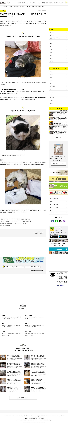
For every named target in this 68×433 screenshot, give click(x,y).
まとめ (51, 58)
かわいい (51, 77)
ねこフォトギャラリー (54, 207)
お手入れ (51, 71)
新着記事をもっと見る (23, 397)
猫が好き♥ (52, 35)
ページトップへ (34, 411)
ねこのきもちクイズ (54, 204)
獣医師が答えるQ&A (54, 198)
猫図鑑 (47, 2)
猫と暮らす (6, 6)
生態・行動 (16, 6)
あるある (27, 266)
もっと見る (58, 137)
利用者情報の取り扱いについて (45, 415)
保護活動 (51, 103)
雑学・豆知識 (52, 86)
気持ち (7, 266)
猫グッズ (51, 89)
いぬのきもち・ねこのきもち (8, 415)
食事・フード (52, 92)
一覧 (65, 68)
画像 (51, 52)
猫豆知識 (19, 2)
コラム (51, 46)
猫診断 (51, 210)
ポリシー (36, 415)
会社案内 (26, 418)
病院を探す (56, 2)
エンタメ (39, 2)
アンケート (52, 64)
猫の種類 (51, 61)
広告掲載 (25, 415)
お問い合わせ (62, 415)
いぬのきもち (18, 415)
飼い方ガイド (61, 2)
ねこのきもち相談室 (19, 266)
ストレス (51, 80)
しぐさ (51, 94)
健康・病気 (52, 97)
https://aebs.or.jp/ (60, 285)
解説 (39, 266)
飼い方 (51, 74)
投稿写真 (43, 2)
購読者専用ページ (53, 213)
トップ (1, 6)
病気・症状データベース (55, 38)
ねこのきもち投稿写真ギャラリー (23, 77)
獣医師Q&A (51, 2)
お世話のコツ (34, 2)
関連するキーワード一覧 (37, 270)
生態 (11, 6)
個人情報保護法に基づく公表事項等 (36, 418)
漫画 (51, 43)
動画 (51, 49)
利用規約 (30, 415)
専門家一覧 (56, 415)
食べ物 (29, 2)
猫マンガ (25, 2)
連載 (22, 2)
